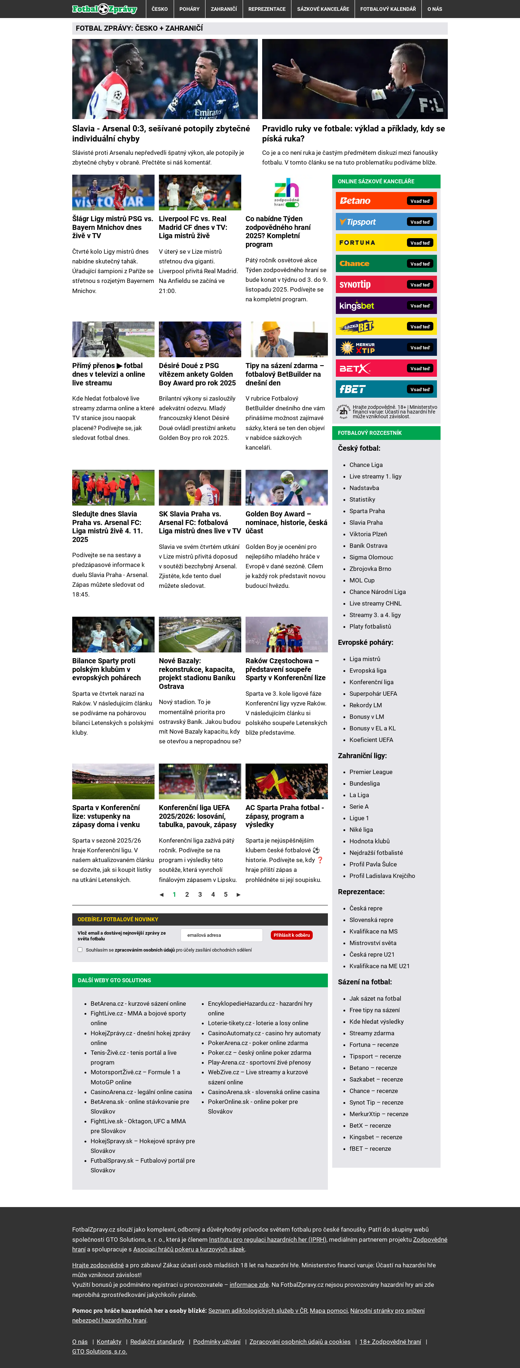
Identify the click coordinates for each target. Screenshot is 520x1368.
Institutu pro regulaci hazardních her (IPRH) (267, 1239)
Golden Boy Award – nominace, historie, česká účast (287, 522)
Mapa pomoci (329, 1310)
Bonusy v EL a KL (373, 728)
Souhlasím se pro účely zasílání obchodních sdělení (169, 950)
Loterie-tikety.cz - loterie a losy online (258, 1023)
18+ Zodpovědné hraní (390, 1341)
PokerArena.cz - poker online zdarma (258, 1042)
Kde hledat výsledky (377, 1021)
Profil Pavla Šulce (373, 864)
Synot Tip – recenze (376, 1102)
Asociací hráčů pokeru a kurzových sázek (189, 1249)
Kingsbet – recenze (376, 1137)
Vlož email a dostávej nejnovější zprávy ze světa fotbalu (122, 935)
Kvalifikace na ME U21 (380, 966)
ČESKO (146, 28)
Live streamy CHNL (376, 603)
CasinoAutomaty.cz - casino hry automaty (264, 1033)
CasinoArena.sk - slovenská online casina (264, 1092)
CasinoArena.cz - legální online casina (141, 1092)
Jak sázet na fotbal (375, 998)
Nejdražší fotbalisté (376, 852)
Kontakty (109, 1341)
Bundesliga (365, 783)
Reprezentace (267, 9)
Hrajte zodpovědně (98, 1265)
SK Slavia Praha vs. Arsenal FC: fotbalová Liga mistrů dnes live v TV (200, 522)
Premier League (371, 771)
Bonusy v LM (367, 716)
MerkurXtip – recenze (379, 1114)
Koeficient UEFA (371, 739)
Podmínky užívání (216, 1341)
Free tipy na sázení (375, 1010)
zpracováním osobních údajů (145, 950)
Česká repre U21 (372, 954)
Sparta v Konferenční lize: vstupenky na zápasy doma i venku (106, 816)
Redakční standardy (157, 1341)
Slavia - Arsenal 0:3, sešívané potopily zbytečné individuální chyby (161, 133)
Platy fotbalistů (370, 626)
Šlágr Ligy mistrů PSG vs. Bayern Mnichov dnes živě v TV (112, 227)
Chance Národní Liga (378, 591)
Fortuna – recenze (374, 1044)
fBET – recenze (370, 1148)
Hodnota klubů (370, 841)
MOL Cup (362, 580)
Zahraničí (224, 9)
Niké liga (361, 829)
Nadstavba (364, 487)
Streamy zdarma (372, 1033)
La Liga (359, 795)
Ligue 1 (359, 818)
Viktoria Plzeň (368, 534)
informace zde (249, 1284)
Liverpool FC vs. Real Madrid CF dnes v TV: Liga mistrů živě (193, 227)
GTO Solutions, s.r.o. (99, 1351)
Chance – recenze (374, 1090)
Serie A (359, 806)
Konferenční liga (372, 682)
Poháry (189, 9)
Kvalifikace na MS (374, 931)
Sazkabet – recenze (376, 1079)
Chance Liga (366, 464)
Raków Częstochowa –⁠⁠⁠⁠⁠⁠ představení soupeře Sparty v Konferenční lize (286, 669)
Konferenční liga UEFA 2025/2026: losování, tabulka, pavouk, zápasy (198, 816)
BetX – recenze (370, 1125)
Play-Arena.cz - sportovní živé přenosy (259, 1062)
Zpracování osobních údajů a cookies (300, 1341)
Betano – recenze (373, 1067)
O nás (435, 9)
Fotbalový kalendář (388, 9)
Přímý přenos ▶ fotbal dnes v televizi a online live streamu (108, 374)
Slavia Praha (366, 522)
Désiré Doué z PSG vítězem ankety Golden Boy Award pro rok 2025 (197, 374)
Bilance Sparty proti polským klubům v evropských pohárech (106, 669)
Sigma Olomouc (371, 557)
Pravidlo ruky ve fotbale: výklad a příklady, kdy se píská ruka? (353, 133)
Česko (160, 9)
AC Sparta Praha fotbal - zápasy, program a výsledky (285, 816)
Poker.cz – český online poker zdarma (259, 1052)
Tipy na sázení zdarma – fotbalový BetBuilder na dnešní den (285, 374)
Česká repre (366, 908)
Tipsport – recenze (375, 1056)
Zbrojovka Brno (370, 568)
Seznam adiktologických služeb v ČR (257, 1310)
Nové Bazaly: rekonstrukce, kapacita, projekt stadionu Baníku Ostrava (197, 674)
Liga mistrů (365, 659)
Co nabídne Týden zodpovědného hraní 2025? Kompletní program (278, 232)
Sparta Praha (367, 511)
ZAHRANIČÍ (184, 28)
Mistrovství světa (373, 943)
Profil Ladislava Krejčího (382, 875)
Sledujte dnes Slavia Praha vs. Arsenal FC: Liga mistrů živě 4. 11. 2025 (107, 527)
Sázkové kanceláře (323, 9)
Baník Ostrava (368, 545)
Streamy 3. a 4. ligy (375, 615)
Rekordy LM (366, 705)
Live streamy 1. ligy (376, 476)
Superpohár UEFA (373, 693)
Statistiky (362, 499)
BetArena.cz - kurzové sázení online (138, 1003)
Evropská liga (368, 670)
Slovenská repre (371, 919)
